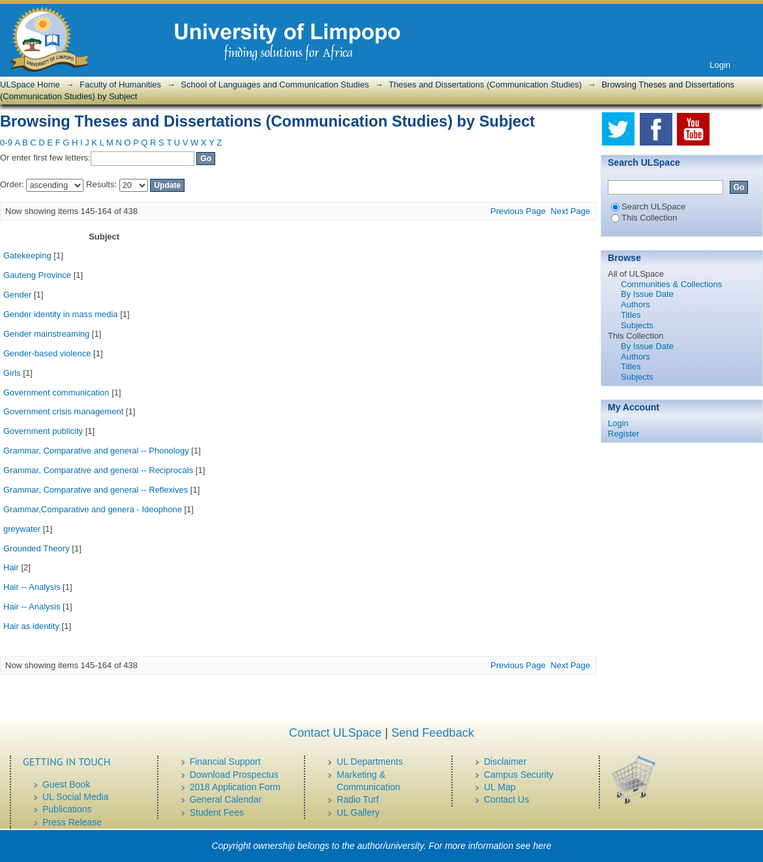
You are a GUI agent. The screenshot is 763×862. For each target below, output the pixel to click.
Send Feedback (432, 732)
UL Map (500, 787)
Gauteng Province (37, 275)
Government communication (56, 392)
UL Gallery (358, 812)
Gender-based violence (47, 353)
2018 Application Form (235, 787)
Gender (17, 295)
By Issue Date (647, 294)
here (542, 845)
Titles (631, 315)
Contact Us (506, 799)
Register (623, 434)
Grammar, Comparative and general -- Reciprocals (98, 470)
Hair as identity (31, 626)
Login (720, 65)
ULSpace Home (30, 84)
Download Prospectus (234, 774)
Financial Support (225, 761)
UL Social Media (75, 797)
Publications (67, 809)
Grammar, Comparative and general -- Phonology (96, 450)
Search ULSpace (648, 206)
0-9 (6, 142)
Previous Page (518, 211)
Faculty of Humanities (120, 84)
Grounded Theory (36, 548)
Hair (11, 567)
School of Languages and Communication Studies (274, 84)
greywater (21, 529)
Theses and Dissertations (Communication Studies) (485, 84)
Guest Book (66, 784)
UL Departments (369, 761)
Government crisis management (63, 411)
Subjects (637, 325)
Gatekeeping (27, 255)
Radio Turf (358, 799)
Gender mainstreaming (46, 334)
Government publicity (43, 431)
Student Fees (217, 812)
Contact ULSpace (335, 732)
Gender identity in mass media (60, 314)
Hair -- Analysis (31, 587)
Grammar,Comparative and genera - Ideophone (92, 509)
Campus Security (519, 774)
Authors (635, 304)
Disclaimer (505, 761)
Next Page (570, 211)
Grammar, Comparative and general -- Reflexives (95, 490)
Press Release (72, 822)
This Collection (644, 218)
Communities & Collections (671, 284)
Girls (12, 373)
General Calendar (226, 799)
